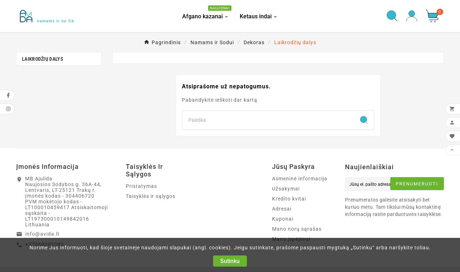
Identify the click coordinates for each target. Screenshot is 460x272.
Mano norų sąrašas (297, 229)
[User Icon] (411, 16)
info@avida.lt (42, 234)
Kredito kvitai (289, 199)
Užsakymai (286, 189)
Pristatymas (141, 186)
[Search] (268, 120)
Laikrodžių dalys (42, 59)
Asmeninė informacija (299, 178)
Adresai (281, 209)
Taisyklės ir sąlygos (150, 196)
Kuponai (282, 219)
